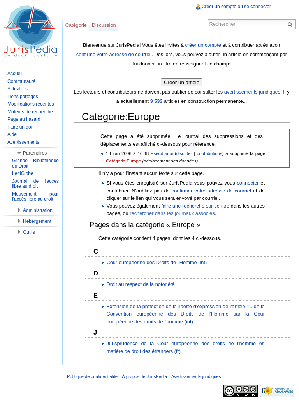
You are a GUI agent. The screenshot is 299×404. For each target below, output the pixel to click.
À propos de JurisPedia (144, 376)
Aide (12, 134)
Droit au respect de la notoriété (140, 284)
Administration (38, 210)
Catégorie (76, 25)
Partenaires (35, 153)
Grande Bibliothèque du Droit (35, 163)
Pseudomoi (162, 153)
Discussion (104, 25)
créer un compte (203, 45)
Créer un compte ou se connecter (236, 6)
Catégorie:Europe (123, 161)
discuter (184, 153)
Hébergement (37, 221)
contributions (209, 153)
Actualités (17, 89)
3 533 (156, 101)
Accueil (15, 73)
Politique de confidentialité (92, 376)
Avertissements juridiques (196, 376)
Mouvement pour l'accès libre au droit (35, 196)
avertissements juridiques (252, 92)
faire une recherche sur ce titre (195, 206)
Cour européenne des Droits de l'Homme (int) (156, 262)
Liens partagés (22, 96)
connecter (248, 183)
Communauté (21, 81)
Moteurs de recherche (30, 112)
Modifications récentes (30, 104)
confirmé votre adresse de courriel (113, 54)
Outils (29, 232)
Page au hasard (23, 119)
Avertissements (23, 142)
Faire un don (20, 127)
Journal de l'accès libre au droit (35, 183)
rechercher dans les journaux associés (172, 213)
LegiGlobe (22, 173)
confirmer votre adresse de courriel (211, 191)
